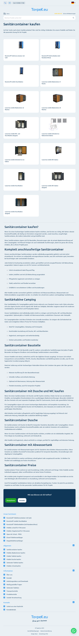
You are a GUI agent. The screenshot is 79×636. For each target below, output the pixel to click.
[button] (73, 630)
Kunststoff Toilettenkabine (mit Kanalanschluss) (22, 524)
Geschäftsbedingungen (33, 631)
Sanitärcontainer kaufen (14, 549)
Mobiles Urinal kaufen (14, 566)
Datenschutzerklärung (46, 631)
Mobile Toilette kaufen (14, 556)
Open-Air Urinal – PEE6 (14, 534)
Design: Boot (34, 634)
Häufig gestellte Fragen (14, 584)
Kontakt (22, 500)
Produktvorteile (12, 594)
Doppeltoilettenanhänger (15, 541)
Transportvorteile (12, 591)
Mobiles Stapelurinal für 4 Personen (18, 531)
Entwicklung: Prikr (43, 634)
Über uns (9, 575)
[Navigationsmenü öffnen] (6, 13)
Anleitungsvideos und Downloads (17, 581)
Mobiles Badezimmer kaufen (16, 553)
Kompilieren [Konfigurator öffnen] (11, 500)
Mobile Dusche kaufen (14, 559)
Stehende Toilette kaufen (15, 562)
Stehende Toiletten (13, 588)
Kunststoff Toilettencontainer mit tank (19, 518)
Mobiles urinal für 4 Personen (16, 527)
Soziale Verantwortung (14, 597)
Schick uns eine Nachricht (15, 606)
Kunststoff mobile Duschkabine (17, 521)
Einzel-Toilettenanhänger (15, 537)
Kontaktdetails (11, 609)
